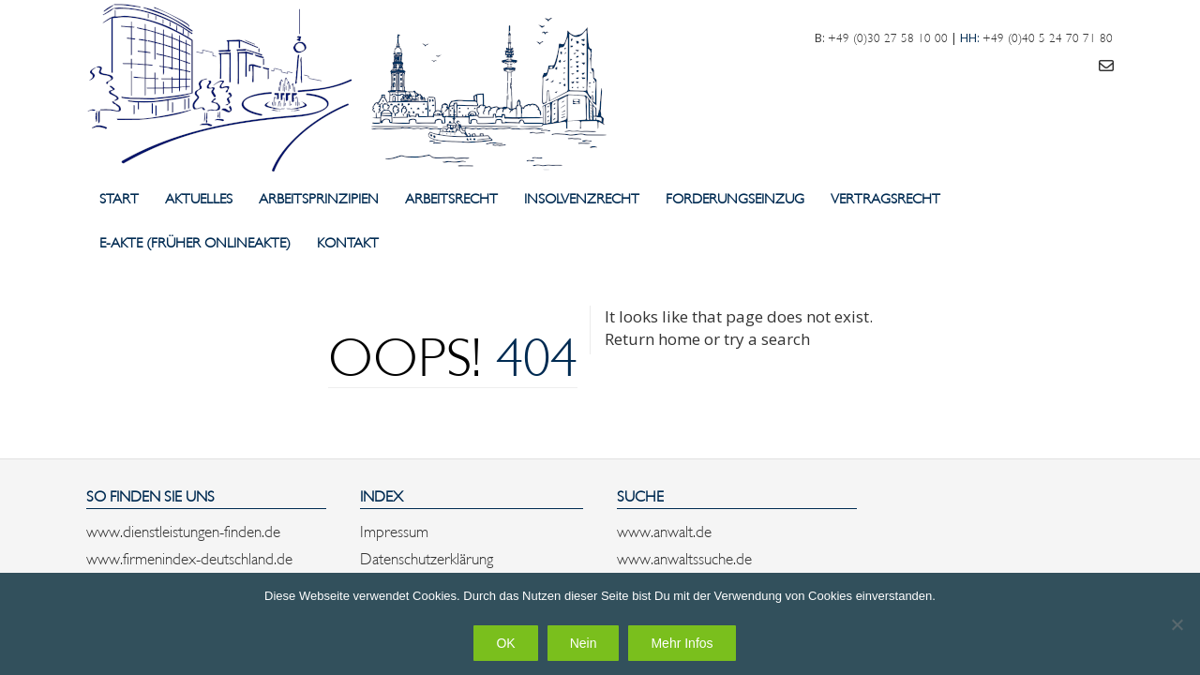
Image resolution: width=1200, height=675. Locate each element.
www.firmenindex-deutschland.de (189, 557)
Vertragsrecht (885, 197)
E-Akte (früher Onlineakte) (195, 241)
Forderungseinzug (735, 197)
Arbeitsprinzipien (319, 197)
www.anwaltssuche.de (684, 557)
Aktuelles (198, 197)
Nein (583, 643)
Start (119, 197)
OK (505, 643)
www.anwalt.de (664, 529)
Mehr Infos (681, 643)
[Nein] (1176, 624)
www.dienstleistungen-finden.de (183, 529)
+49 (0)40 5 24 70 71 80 (1047, 36)
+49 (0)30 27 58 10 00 (888, 36)
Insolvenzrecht (581, 197)
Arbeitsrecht (451, 197)
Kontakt (348, 241)
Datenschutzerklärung (426, 557)
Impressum (394, 529)
